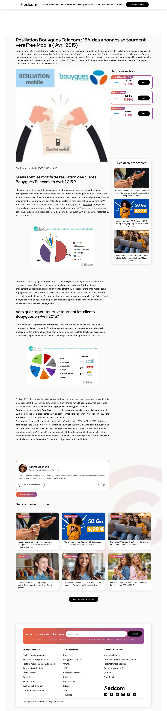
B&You (66, 686)
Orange (66, 664)
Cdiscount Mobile (71, 672)
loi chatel (87, 204)
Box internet (29, 677)
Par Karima (21, 168)
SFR (65, 668)
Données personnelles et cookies (120, 659)
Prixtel (66, 677)
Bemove (60, 702)
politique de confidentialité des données (120, 640)
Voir (143, 82)
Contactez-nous (137, 4)
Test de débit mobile (33, 686)
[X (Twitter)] (98, 485)
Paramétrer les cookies (115, 664)
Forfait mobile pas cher (34, 655)
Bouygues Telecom (72, 659)
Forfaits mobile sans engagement (39, 664)
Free (65, 655)
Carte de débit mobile (33, 690)
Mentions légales (112, 655)
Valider (135, 634)
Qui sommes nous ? (113, 668)
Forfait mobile (30, 672)
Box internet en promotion (36, 659)
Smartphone (29, 681)
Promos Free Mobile (33, 668)
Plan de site (109, 677)
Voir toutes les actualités (83, 599)
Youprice (67, 694)
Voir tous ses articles (31, 484)
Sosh (65, 690)
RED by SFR (69, 681)
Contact (107, 672)
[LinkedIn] (104, 485)
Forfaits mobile (26, 494)
